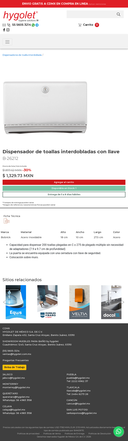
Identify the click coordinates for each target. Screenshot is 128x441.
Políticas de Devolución (99, 433)
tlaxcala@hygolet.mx (78, 390)
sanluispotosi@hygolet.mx (82, 413)
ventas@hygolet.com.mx (17, 354)
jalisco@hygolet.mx (14, 377)
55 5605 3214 (19, 24)
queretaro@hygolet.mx (16, 396)
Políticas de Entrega (74, 433)
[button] (4, 302)
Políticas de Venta (52, 433)
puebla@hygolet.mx (78, 377)
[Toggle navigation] (7, 41)
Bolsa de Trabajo (14, 367)
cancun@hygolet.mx (78, 403)
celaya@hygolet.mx (14, 409)
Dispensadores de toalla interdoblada (22, 55)
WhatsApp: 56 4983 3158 (17, 400)
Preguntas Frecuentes (16, 360)
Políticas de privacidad (28, 433)
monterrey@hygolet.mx (16, 387)
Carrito (88, 24)
